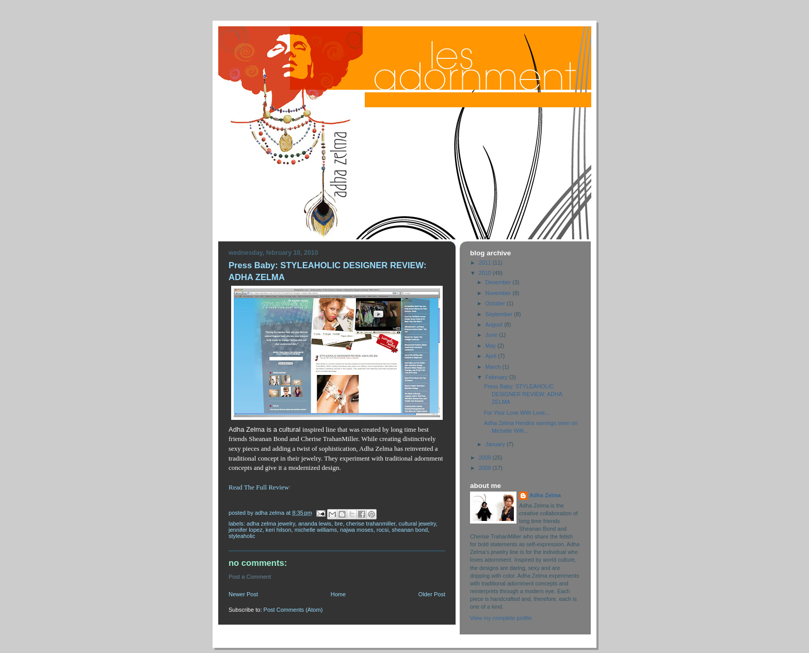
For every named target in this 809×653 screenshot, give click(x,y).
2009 (486, 457)
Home (338, 594)
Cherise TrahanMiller (371, 523)
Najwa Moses (356, 530)
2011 (486, 262)
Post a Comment (250, 577)
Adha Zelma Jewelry (271, 523)
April (492, 356)
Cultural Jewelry (417, 523)
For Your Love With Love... (516, 413)
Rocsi (383, 530)
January (496, 444)
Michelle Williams (316, 530)
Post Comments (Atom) (293, 610)
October (496, 303)
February (497, 377)
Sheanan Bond (410, 530)
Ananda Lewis (315, 523)
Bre (339, 523)
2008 (486, 468)
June (492, 335)
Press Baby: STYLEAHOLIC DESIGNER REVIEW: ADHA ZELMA (523, 394)
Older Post (431, 594)
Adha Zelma (545, 495)
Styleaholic (242, 536)
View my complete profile (501, 618)
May (491, 345)
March (494, 367)
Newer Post (243, 594)
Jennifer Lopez (246, 530)
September (500, 314)
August (495, 324)
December (499, 282)
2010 (486, 273)
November (499, 293)
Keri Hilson (279, 530)
